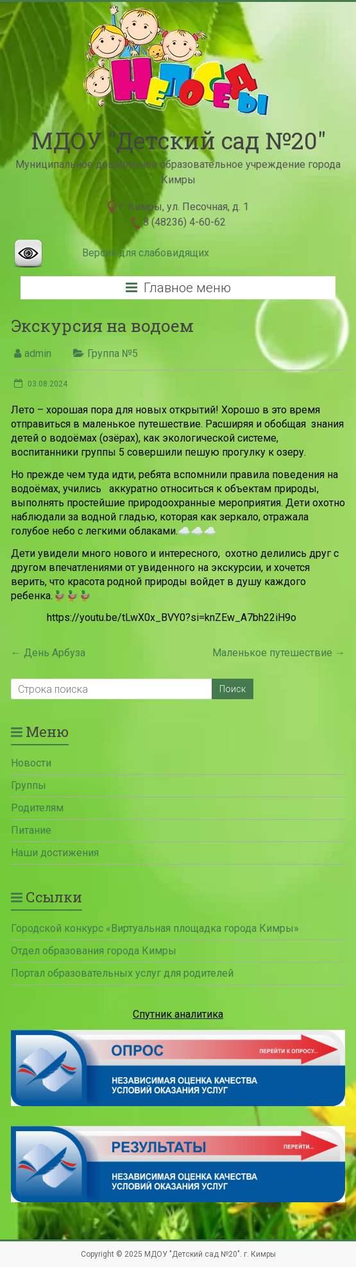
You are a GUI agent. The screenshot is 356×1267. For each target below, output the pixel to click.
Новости (31, 763)
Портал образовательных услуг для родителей (122, 973)
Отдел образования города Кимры (93, 951)
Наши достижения (55, 853)
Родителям (37, 808)
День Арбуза (48, 653)
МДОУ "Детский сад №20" (178, 140)
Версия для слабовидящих (145, 253)
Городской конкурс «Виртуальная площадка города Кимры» (155, 928)
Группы (28, 785)
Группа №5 (112, 353)
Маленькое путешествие (278, 653)
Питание (31, 830)
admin (37, 353)
